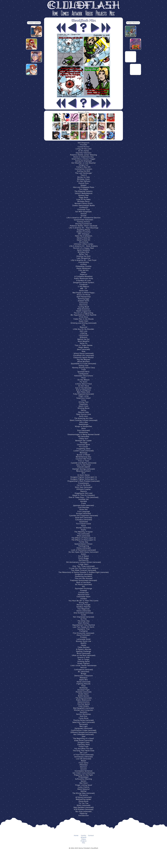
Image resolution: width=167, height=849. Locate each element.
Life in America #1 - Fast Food (83, 260)
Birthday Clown (83, 179)
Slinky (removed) (83, 805)
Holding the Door (83, 256)
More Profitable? (83, 635)
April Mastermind (84, 297)
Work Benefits (83, 341)
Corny (83, 400)
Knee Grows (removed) (83, 740)
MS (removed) (83, 436)
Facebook (83, 284)
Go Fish (84, 619)
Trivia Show (83, 317)
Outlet (83, 615)
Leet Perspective (83, 258)
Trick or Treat (83, 461)
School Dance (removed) (83, 353)
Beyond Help (83, 412)
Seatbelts (83, 712)
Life (83, 325)
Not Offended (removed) (83, 734)
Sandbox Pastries (83, 607)
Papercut (83, 274)
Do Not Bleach (83, 380)
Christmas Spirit (83, 445)
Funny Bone (83, 718)
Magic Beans (83, 347)
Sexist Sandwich (83, 250)
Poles (83, 686)
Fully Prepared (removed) (83, 394)
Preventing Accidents (83, 576)
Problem (83, 637)
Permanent (83, 724)
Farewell (83, 591)
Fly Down (83, 382)
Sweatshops (83, 424)
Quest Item (83, 321)
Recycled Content (83, 471)
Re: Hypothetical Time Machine (83, 315)
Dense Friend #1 (83, 240)
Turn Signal (83, 189)
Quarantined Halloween (83, 220)
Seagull (83, 185)
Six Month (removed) (83, 584)
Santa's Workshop (83, 714)
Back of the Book (83, 582)
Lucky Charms (83, 787)
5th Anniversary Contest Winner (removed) (83, 562)
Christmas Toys (83, 210)
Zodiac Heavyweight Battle (83, 205)
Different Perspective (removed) (84, 732)
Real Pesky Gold (83, 392)
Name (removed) (83, 682)
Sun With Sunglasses (83, 212)
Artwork (77, 14)
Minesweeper (83, 777)
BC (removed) (83, 672)
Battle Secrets (83, 696)
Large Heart (83, 564)
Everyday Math (83, 745)
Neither (84, 791)
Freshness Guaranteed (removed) (83, 580)
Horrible (83, 501)
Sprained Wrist (83, 372)
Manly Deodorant (83, 268)
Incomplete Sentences (83, 771)
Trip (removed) (83, 534)
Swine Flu (83, 343)
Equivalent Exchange (83, 588)
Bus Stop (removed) (83, 811)
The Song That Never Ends (83, 751)
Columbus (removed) (83, 520)
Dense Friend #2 (83, 238)
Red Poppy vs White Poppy (84, 293)
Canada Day (83, 593)
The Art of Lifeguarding (83, 313)
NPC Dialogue (83, 234)
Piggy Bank (83, 197)
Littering (83, 333)
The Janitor (83, 795)
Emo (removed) (83, 430)
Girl (83, 586)
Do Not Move (83, 386)
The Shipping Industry (84, 191)
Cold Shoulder (83, 507)
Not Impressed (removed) (83, 617)
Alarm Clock (83, 406)
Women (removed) (83, 528)
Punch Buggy (83, 558)
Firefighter (83, 631)
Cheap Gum (83, 439)
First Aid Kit (83, 270)
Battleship (83, 688)
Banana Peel (83, 195)
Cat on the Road (83, 485)
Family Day (83, 542)
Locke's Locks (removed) (83, 451)
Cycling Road (83, 307)
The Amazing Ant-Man (83, 418)
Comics (65, 14)
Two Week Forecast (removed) (83, 570)
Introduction (83, 815)
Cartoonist (83, 303)
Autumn (83, 769)
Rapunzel (83, 327)
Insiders (83, 599)
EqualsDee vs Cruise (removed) (83, 364)
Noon (83, 428)
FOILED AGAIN (83, 467)
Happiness (83, 404)
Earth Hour (83, 416)
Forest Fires (83, 747)
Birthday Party (83, 201)
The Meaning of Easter (83, 532)
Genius (83, 410)
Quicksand (83, 522)
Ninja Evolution (83, 309)
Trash (83, 370)
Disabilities (83, 432)
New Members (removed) (83, 807)
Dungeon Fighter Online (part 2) (83, 477)
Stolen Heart (83, 694)
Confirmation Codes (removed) (83, 730)
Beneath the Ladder (83, 441)
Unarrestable (83, 262)
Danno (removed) (83, 611)
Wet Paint (83, 783)
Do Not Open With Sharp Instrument (84, 552)
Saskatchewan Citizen (83, 544)
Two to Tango (83, 659)
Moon (83, 378)
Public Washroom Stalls (83, 278)
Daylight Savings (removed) (83, 469)
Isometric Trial (83, 629)
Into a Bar (83, 422)
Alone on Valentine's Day (83, 157)
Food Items (83, 763)
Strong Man (83, 603)
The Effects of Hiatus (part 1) (83, 540)
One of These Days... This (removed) (83, 497)
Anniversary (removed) (83, 757)
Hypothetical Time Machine (83, 625)
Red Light (84, 726)
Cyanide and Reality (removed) (83, 463)
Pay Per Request (83, 359)
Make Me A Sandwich (83, 236)
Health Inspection (83, 311)
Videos (89, 14)
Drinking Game (83, 661)
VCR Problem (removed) (83, 809)
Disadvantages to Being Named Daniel (83, 434)
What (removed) (83, 536)
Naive (83, 526)
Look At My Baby (83, 199)
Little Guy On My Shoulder (83, 329)
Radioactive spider (83, 799)
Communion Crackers (83, 169)
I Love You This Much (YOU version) (83, 568)
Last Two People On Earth (83, 627)
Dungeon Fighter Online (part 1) (83, 479)
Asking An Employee (83, 161)
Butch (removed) (83, 653)
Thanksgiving (83, 546)
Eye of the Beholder (83, 388)
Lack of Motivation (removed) (83, 550)
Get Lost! (83, 753)
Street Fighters (83, 663)
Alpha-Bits (83, 680)
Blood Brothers (83, 362)
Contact (91, 835)
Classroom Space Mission (83, 357)
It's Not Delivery (83, 181)
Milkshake (84, 765)
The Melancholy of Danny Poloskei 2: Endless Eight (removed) (83, 572)
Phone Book (83, 801)
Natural (83, 668)
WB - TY (83, 289)
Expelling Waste (83, 230)
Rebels (83, 761)
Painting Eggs (83, 299)
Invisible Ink (83, 499)
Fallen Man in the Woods (83, 319)
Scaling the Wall (83, 171)
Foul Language (83, 511)
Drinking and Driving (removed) (83, 323)
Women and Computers (83, 710)
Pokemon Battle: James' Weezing (83, 155)
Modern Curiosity (84, 232)
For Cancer (83, 447)
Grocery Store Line (83, 641)
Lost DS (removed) (83, 759)
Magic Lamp (83, 396)
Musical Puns (83, 183)
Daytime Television (83, 153)
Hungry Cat (83, 165)
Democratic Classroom (83, 676)
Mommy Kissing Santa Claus (83, 368)
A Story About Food (83, 384)
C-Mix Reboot (83, 287)
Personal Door (83, 595)
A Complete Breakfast (83, 276)
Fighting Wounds (83, 684)
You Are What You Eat (83, 749)
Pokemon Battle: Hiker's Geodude (83, 226)
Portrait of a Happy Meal (83, 248)
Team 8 (84, 175)
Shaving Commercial (83, 224)
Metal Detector (83, 789)
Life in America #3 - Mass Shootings (83, 228)
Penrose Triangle (83, 605)
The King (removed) (84, 698)
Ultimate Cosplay (83, 489)
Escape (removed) (83, 513)
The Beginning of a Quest (83, 738)
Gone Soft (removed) (83, 518)
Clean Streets (83, 706)
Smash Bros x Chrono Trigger (83, 159)
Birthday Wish (83, 252)
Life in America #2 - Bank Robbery (83, 246)
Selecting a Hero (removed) (83, 722)
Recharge (83, 453)
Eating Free (83, 366)
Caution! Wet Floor (83, 459)
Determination (83, 702)
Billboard (83, 337)
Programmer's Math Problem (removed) (84, 481)
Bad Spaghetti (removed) (83, 708)
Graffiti (83, 643)
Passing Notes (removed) (83, 720)
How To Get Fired (83, 465)
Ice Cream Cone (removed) (84, 773)
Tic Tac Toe (83, 803)
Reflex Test (83, 254)
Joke (83, 736)
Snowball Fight (84, 690)
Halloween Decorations (83, 376)
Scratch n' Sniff (84, 657)
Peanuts (83, 491)
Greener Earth (83, 301)
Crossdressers (83, 483)
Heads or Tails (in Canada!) (83, 495)
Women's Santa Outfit (84, 203)
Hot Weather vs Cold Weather (83, 163)
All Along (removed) (84, 797)
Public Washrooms (83, 700)
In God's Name (83, 475)
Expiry (83, 530)
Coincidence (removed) (83, 670)
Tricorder (83, 145)
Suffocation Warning (83, 779)
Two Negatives (83, 609)
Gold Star (83, 716)
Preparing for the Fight (83, 775)
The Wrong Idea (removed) (83, 793)
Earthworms (83, 560)
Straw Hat (83, 509)
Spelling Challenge (83, 651)
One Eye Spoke (83, 704)
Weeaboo (83, 678)
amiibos (83, 264)
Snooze (83, 214)
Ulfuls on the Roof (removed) (83, 655)
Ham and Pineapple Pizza (83, 187)
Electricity (83, 305)
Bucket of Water (83, 455)
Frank (83, 503)
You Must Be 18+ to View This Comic (83, 601)
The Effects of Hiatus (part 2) (83, 538)
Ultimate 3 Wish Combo (83, 244)
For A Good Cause (83, 524)
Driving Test (84, 402)
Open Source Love (83, 414)
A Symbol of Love (83, 280)
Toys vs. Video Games (83, 345)
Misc (112, 14)
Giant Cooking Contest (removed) (83, 420)
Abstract (83, 767)
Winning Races (83, 408)
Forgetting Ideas (83, 449)
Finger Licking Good (83, 785)
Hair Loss (83, 331)
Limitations (83, 335)
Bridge (83, 674)
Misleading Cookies (83, 266)
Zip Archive (83, 242)
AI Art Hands (83, 151)
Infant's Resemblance (83, 193)
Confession (83, 207)
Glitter (83, 272)
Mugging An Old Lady (83, 493)
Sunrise (83, 216)
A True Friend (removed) (84, 755)
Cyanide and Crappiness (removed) (83, 516)
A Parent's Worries (83, 649)
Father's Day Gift (83, 167)
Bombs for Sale (83, 177)
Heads (83, 645)
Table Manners (83, 647)
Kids (83, 351)
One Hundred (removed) (83, 613)
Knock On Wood (83, 295)
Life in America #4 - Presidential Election (83, 218)
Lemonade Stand (83, 639)
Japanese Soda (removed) (83, 505)
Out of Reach (83, 556)
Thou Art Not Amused (83, 578)
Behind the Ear (83, 339)
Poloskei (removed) (83, 692)
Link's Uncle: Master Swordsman (83, 665)
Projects (101, 14)
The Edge (83, 443)
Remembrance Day (83, 457)
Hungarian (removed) (83, 574)
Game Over (83, 291)
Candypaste (83, 374)
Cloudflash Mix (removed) (83, 355)
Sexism (83, 781)
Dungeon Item (83, 742)
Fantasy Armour (83, 222)
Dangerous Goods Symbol (83, 282)
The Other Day (84, 621)
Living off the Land (83, 149)
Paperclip (83, 813)
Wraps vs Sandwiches (83, 426)
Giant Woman (83, 623)
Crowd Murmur (83, 147)
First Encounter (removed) (83, 633)
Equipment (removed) (83, 728)
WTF (83, 473)
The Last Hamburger (83, 173)
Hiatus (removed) (83, 548)
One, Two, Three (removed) (84, 566)
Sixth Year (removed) (83, 487)
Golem (83, 554)
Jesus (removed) (83, 349)
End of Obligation (83, 390)
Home (55, 14)
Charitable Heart (83, 597)
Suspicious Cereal (83, 398)
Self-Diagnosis (83, 143)
